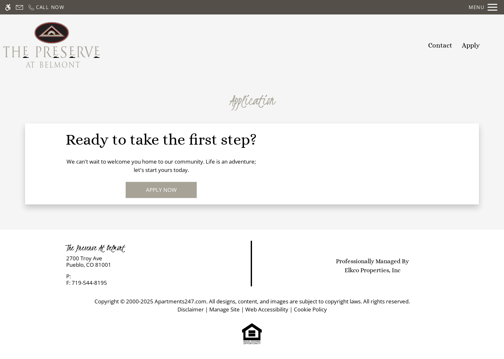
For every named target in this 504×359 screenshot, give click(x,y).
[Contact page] (19, 7)
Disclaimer (190, 309)
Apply (471, 45)
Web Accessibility (266, 309)
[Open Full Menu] (483, 7)
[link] (126, 261)
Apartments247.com (180, 301)
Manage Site (224, 309)
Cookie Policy (310, 309)
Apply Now (161, 189)
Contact (440, 45)
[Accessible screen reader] (8, 7)
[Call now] (46, 7)
